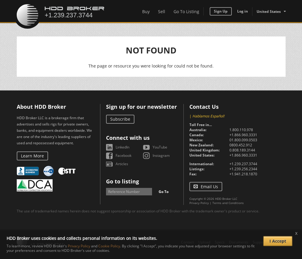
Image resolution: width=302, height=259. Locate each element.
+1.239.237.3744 (243, 163)
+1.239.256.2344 (243, 168)
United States (269, 11)
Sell (161, 11)
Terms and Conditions (228, 203)
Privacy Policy (199, 203)
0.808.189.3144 (242, 150)
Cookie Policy (109, 246)
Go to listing (122, 181)
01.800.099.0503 (243, 139)
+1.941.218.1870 (243, 174)
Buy (146, 11)
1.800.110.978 (241, 129)
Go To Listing (186, 11)
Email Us (209, 186)
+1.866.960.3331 (243, 134)
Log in (242, 11)
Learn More (32, 156)
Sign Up (221, 11)
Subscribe (120, 119)
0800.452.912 (240, 145)
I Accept (277, 241)
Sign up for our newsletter (141, 106)
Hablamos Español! (208, 116)
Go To (163, 191)
